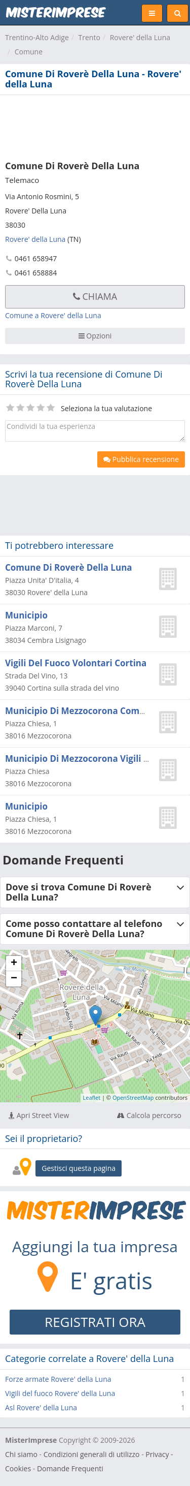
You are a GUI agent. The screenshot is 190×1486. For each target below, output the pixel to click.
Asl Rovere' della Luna (41, 1407)
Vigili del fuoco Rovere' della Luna (60, 1393)
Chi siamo (21, 1454)
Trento (89, 37)
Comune (29, 51)
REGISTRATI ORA (95, 1322)
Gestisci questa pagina (79, 1168)
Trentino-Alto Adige (37, 37)
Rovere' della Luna (140, 37)
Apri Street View (39, 1115)
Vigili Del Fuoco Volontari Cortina (75, 663)
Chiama (95, 296)
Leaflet (92, 1097)
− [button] (14, 978)
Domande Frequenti (70, 1468)
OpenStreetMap (133, 1097)
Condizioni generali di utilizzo (92, 1454)
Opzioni (95, 335)
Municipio (26, 615)
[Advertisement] (95, 125)
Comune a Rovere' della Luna (53, 315)
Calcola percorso (149, 1115)
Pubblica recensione (141, 459)
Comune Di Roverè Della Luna (68, 567)
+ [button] (14, 963)
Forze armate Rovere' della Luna (58, 1379)
